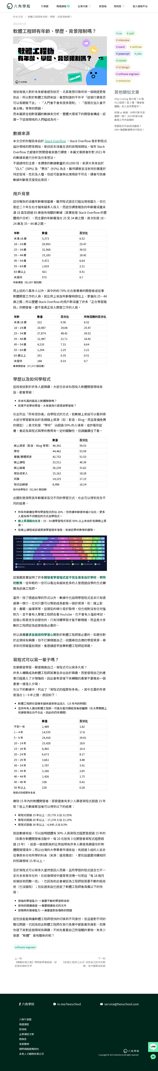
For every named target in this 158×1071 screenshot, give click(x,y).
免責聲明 (24, 1044)
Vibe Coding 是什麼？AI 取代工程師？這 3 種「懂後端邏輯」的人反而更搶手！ (129, 102)
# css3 (130, 33)
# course (121, 60)
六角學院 (26, 1004)
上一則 (36, 962)
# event (120, 47)
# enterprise (123, 80)
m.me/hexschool (67, 1004)
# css (119, 33)
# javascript (122, 53)
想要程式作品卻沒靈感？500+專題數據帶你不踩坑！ (129, 127)
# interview (122, 40)
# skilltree (136, 47)
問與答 (23, 1039)
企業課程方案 (26, 1034)
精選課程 (24, 1024)
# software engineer (127, 74)
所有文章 (18, 16)
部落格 (23, 1029)
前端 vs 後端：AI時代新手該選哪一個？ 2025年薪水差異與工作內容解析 (129, 116)
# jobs (138, 53)
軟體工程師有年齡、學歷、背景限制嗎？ (54, 31)
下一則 (83, 962)
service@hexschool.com (119, 1004)
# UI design (122, 67)
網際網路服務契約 (29, 1049)
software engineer (25, 947)
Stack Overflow (55, 141)
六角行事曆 (25, 1019)
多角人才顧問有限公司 (31, 1054)
